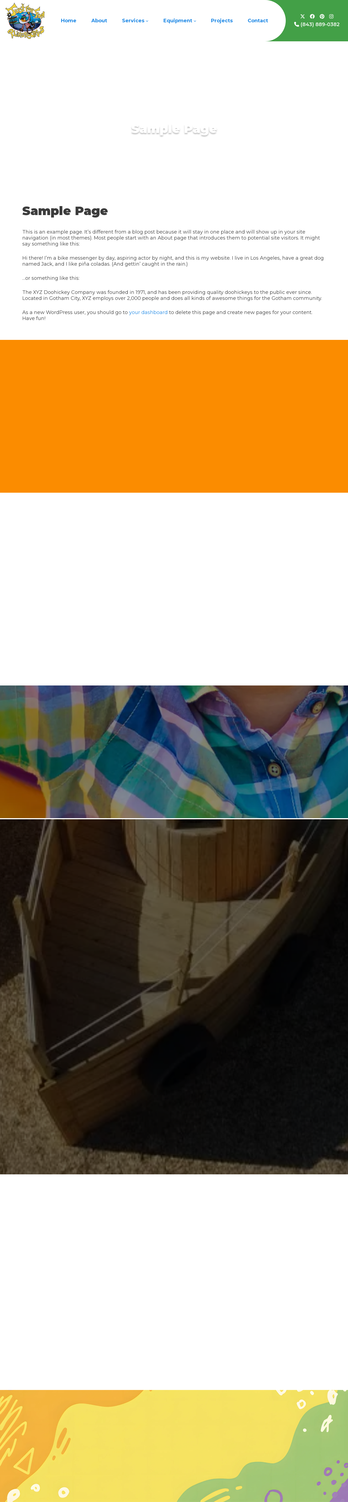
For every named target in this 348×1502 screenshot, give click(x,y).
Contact (258, 21)
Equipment (179, 21)
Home (68, 21)
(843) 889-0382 (317, 24)
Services (135, 21)
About (99, 21)
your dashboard (148, 312)
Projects (222, 21)
